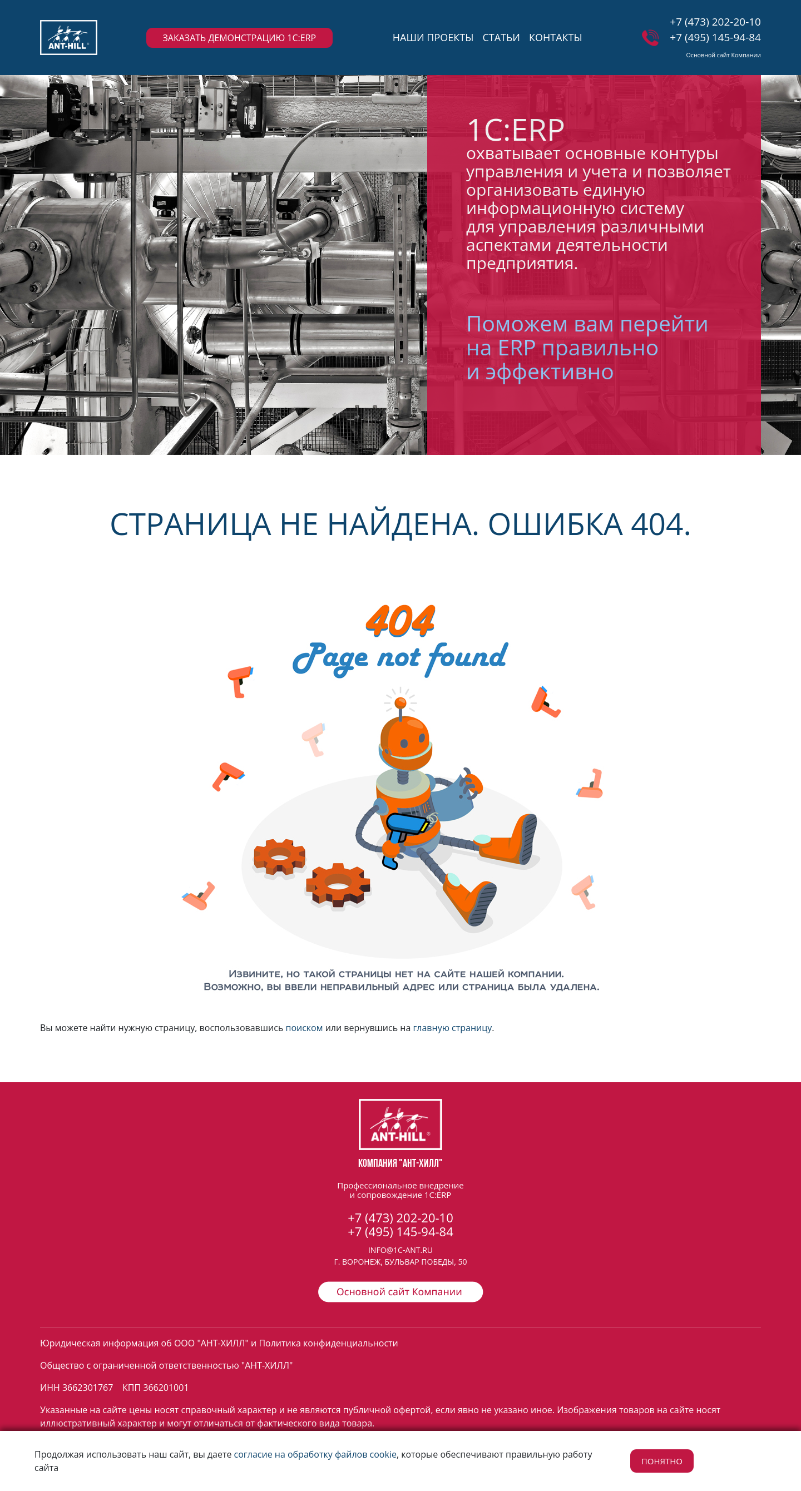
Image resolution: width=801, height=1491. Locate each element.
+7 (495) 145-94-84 (715, 37)
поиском (304, 1028)
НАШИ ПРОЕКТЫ (433, 37)
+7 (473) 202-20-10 (715, 21)
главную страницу (452, 1028)
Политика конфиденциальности (328, 1343)
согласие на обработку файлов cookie (315, 1454)
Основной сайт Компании (723, 55)
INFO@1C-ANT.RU (400, 1250)
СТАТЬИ (501, 37)
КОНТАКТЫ (555, 37)
